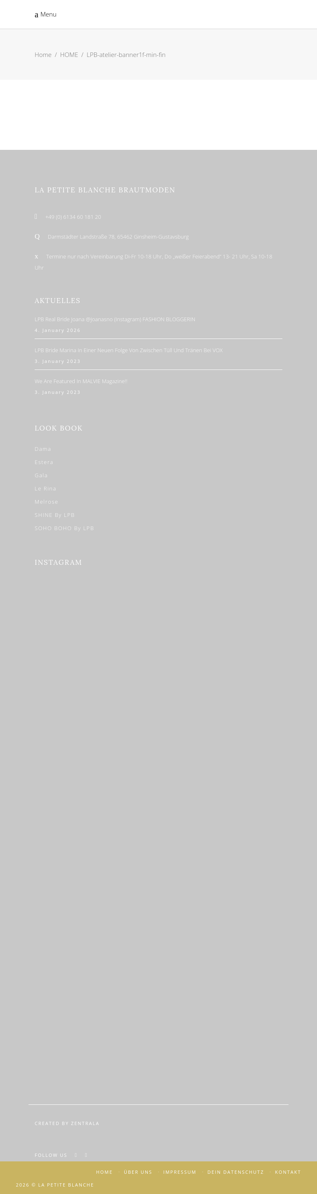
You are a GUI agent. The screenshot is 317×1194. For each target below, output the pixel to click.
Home (43, 54)
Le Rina (46, 488)
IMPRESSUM (179, 1172)
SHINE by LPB (55, 515)
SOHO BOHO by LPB (64, 528)
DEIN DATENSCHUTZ (236, 1172)
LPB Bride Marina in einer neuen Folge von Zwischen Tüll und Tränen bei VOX (128, 350)
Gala (41, 475)
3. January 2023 (58, 361)
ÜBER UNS (138, 1172)
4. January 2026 (58, 330)
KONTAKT (288, 1172)
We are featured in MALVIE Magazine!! (81, 381)
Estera (44, 462)
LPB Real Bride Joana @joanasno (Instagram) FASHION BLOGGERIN (115, 319)
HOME (69, 54)
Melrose (47, 501)
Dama (43, 448)
